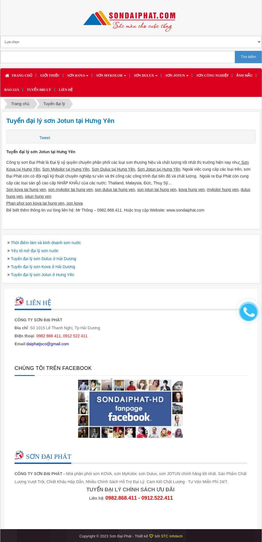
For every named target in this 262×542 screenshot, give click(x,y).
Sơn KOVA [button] (77, 77)
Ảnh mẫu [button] (244, 75)
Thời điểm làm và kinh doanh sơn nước (46, 242)
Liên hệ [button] (66, 90)
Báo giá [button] (11, 90)
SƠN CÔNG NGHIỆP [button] (212, 75)
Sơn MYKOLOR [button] (111, 77)
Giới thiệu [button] (49, 75)
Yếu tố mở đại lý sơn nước (35, 250)
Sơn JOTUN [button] (176, 77)
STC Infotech (172, 536)
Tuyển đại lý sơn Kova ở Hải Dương (43, 266)
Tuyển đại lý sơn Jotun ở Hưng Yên (42, 274)
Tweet (44, 138)
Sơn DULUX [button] (146, 77)
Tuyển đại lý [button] (39, 90)
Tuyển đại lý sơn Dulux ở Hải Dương (43, 258)
